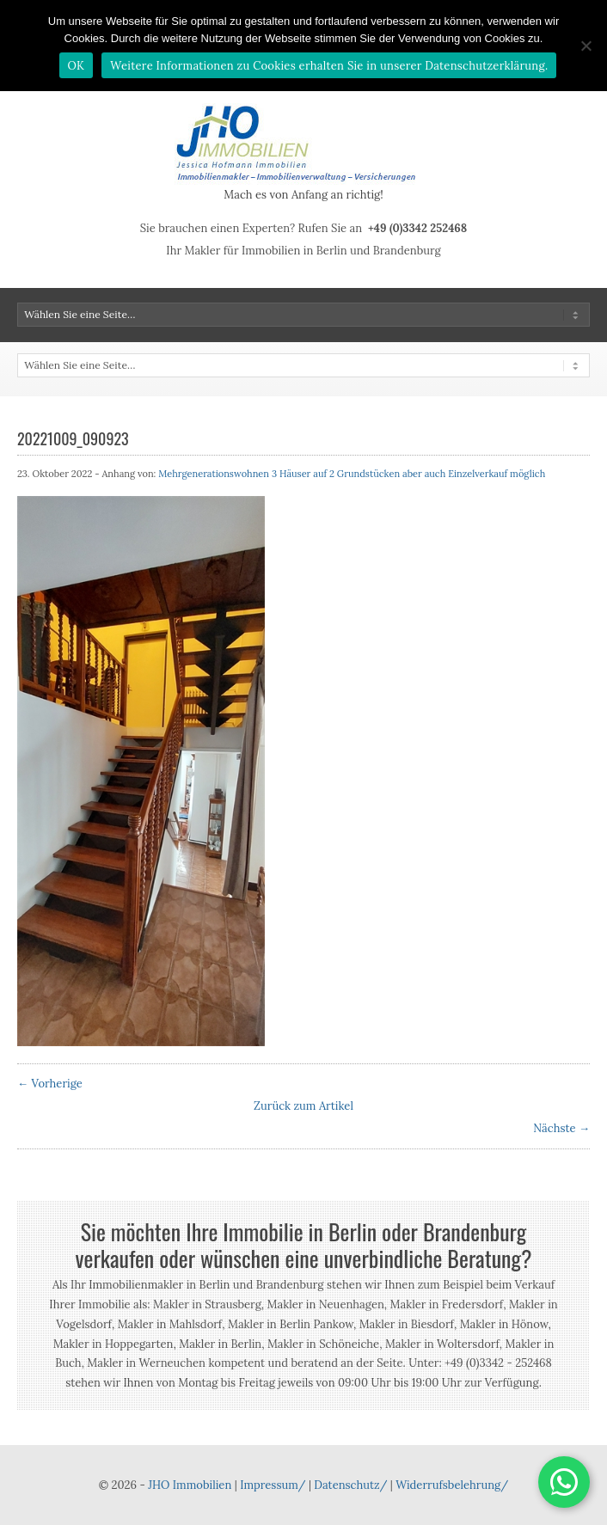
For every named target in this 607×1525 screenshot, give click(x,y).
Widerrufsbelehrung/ (451, 1485)
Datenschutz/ (350, 1485)
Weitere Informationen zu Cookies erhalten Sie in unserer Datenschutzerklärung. (329, 65)
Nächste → (561, 1128)
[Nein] (585, 45)
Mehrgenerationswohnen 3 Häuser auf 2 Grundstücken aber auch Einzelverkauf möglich (351, 474)
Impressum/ (272, 1485)
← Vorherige (50, 1083)
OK (76, 65)
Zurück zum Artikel (303, 1106)
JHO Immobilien (189, 1485)
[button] (564, 1482)
